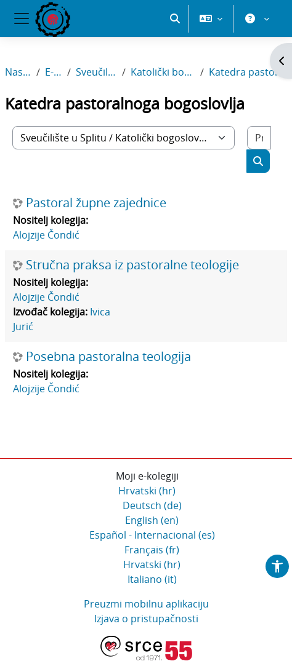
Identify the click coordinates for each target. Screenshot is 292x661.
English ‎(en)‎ (152, 520)
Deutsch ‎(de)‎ (152, 505)
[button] (175, 18)
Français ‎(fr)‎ (151, 549)
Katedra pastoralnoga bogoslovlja (248, 72)
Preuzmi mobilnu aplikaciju (146, 604)
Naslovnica (18, 72)
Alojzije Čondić (46, 235)
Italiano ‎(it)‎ (152, 579)
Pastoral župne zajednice (96, 203)
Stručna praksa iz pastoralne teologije (132, 265)
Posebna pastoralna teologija (108, 356)
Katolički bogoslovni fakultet (163, 72)
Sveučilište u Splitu (96, 72)
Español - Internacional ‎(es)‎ (152, 535)
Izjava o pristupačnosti (146, 618)
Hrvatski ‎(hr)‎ (147, 490)
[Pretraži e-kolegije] (259, 137)
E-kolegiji (53, 72)
